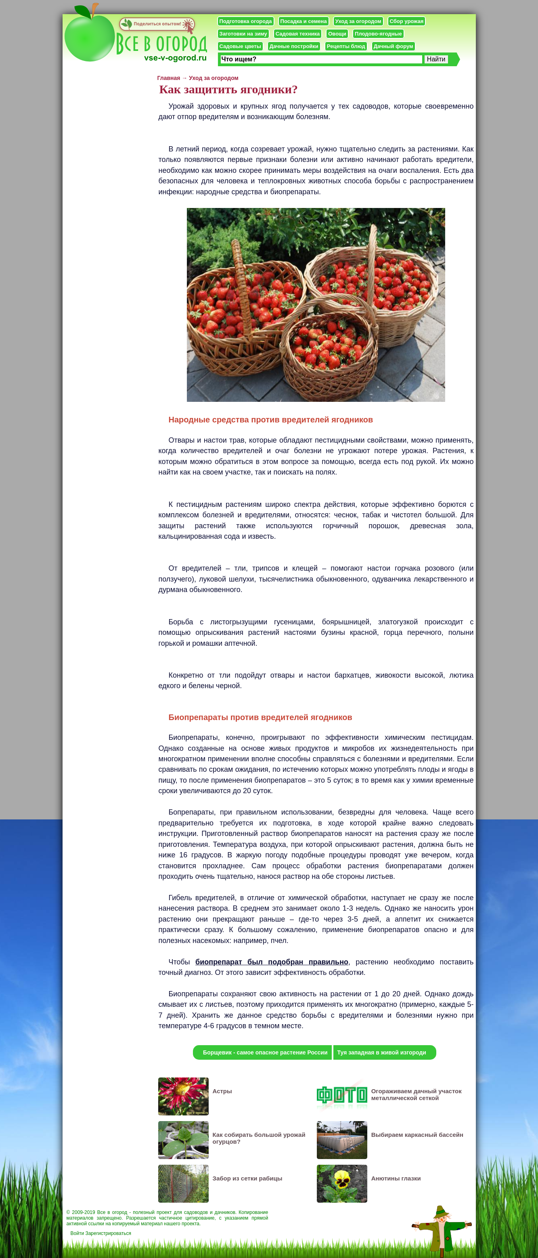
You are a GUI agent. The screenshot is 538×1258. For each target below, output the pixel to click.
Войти (77, 1233)
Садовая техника (298, 34)
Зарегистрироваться (108, 1233)
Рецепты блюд (346, 46)
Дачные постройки (294, 46)
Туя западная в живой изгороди (381, 1052)
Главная (168, 78)
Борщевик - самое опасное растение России (265, 1052)
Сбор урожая (407, 21)
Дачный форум (393, 46)
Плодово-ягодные (378, 34)
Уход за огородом (358, 21)
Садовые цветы (240, 46)
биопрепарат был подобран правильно (271, 962)
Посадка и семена (304, 21)
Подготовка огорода (246, 21)
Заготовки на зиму (243, 34)
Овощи (337, 34)
